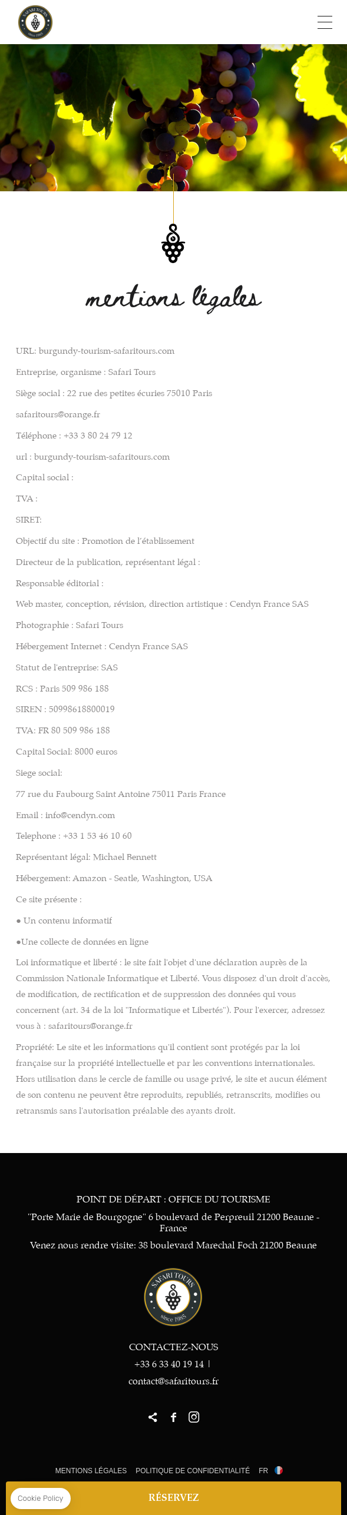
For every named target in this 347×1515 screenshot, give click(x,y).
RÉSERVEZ (173, 1498)
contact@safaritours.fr (173, 1382)
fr (263, 1471)
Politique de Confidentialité (193, 1471)
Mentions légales (91, 1471)
